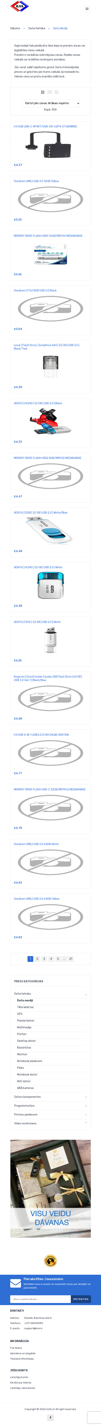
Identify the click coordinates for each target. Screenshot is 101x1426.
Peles (20, 1068)
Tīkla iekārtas (25, 1007)
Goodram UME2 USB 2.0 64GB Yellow (36, 898)
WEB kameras (25, 1088)
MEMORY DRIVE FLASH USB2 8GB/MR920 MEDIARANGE (47, 458)
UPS (19, 1014)
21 (70, 959)
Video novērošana (25, 1123)
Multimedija (24, 1027)
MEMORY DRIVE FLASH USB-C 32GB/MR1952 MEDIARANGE (50, 789)
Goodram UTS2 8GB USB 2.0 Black (35, 290)
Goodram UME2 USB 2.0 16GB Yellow (36, 181)
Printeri (21, 1034)
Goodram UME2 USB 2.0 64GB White (36, 844)
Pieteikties (80, 1299)
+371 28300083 (33, 1323)
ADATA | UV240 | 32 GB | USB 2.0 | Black (38, 403)
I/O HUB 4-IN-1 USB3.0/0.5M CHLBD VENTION (41, 734)
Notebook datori (27, 1074)
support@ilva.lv (33, 1328)
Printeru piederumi (25, 1114)
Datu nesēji (25, 1000)
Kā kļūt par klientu (20, 1382)
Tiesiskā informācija (22, 1358)
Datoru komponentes (27, 1097)
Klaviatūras (24, 1047)
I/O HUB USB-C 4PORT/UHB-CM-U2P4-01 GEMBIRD (45, 126)
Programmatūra (24, 1105)
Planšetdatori (25, 1020)
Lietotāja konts (19, 1377)
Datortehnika (36, 28)
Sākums (15, 28)
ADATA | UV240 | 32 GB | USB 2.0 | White (38, 567)
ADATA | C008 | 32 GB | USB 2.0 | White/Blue (40, 512)
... (64, 959)
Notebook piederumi (29, 1061)
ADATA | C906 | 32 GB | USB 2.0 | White (37, 622)
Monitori (22, 1054)
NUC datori (23, 1081)
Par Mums (16, 1347)
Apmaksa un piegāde (22, 1353)
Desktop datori (26, 1041)
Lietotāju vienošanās (22, 1388)
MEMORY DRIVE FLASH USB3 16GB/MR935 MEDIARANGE (48, 236)
